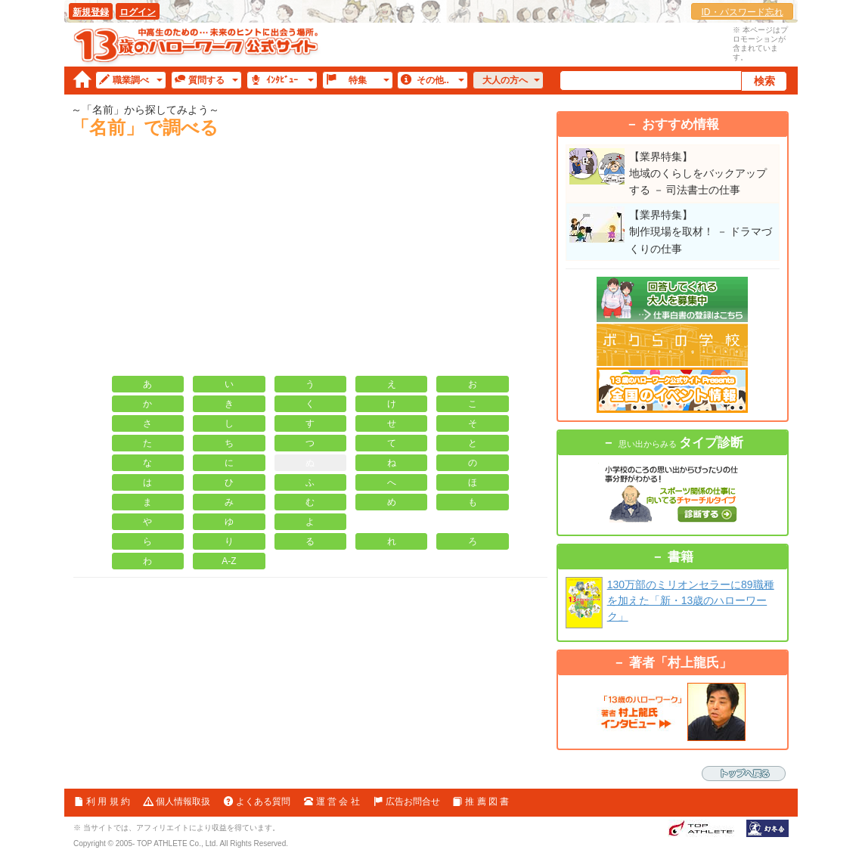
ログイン (137, 12)
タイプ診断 (681, 443)
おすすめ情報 (680, 124)
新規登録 (91, 12)
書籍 (680, 557)
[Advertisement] (310, 262)
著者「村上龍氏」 (680, 663)
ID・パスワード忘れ (742, 12)
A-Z (229, 561)
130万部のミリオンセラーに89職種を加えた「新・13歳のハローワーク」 (690, 600)
